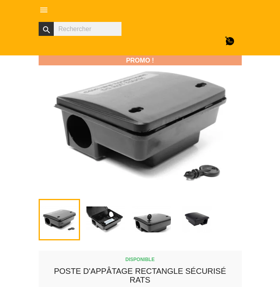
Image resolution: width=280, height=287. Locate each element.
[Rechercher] (80, 29)
